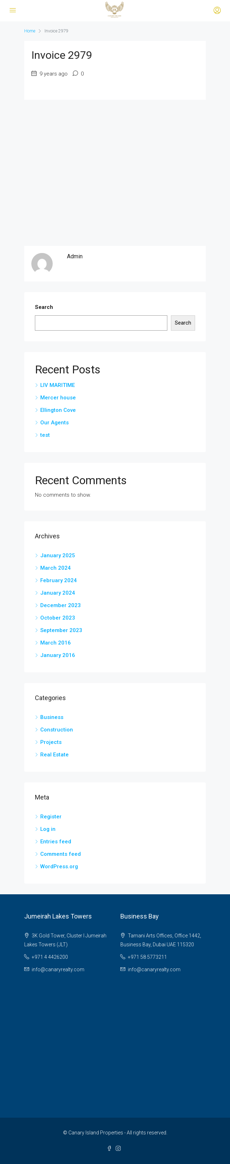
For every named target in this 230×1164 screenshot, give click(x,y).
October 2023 (57, 618)
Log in (48, 829)
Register (51, 816)
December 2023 (60, 605)
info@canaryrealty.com (58, 969)
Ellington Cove (58, 410)
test (45, 435)
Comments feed (60, 854)
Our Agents (54, 422)
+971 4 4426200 (50, 957)
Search (44, 307)
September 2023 (61, 630)
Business (51, 717)
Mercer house (58, 397)
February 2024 (58, 580)
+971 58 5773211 (147, 957)
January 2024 (57, 593)
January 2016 (57, 655)
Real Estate (54, 754)
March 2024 (55, 568)
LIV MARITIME (57, 385)
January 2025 (57, 555)
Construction (56, 729)
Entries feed (55, 841)
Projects (51, 742)
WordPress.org (59, 866)
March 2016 (55, 643)
